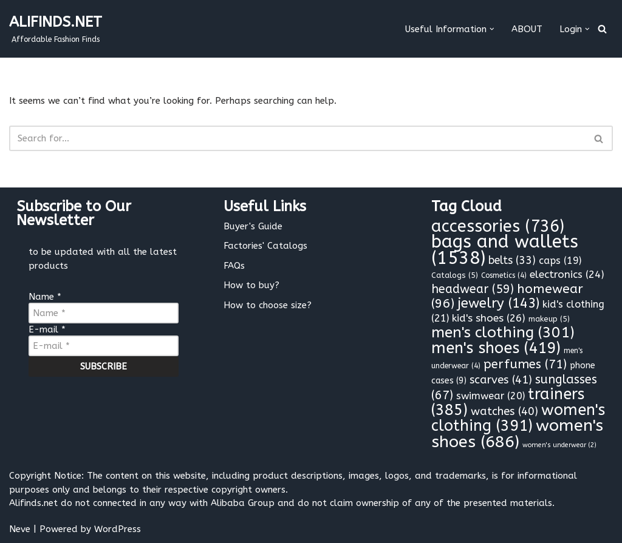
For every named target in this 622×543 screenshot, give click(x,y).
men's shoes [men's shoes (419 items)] (496, 348)
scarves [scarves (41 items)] (501, 379)
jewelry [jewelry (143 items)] (498, 303)
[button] (492, 29)
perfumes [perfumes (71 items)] (525, 364)
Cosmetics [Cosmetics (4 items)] (504, 275)
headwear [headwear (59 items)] (472, 289)
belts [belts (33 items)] (512, 260)
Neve (19, 529)
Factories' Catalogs (265, 245)
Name (45, 296)
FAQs (234, 265)
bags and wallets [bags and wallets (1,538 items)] (504, 250)
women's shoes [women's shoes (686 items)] (517, 433)
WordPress (117, 529)
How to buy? (251, 285)
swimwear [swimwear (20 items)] (490, 396)
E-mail (47, 329)
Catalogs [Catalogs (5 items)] (454, 275)
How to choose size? (268, 305)
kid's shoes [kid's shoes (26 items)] (488, 318)
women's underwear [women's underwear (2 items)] (559, 445)
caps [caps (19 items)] (560, 260)
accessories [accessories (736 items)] (497, 226)
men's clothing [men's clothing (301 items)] (503, 332)
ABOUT (526, 29)
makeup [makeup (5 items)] (549, 318)
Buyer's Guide (253, 226)
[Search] (602, 28)
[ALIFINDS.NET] (55, 29)
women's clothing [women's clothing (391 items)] (518, 418)
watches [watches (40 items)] (504, 411)
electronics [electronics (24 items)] (567, 274)
